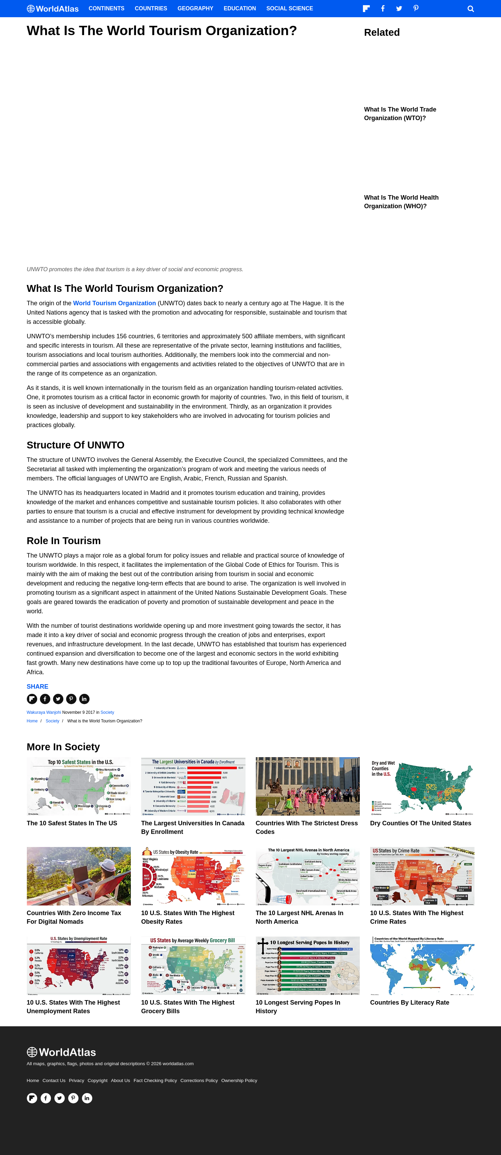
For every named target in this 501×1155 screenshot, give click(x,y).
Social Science (290, 8)
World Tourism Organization (114, 303)
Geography (195, 8)
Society (107, 712)
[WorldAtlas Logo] (55, 9)
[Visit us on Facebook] (46, 1098)
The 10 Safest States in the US (72, 823)
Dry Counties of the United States (420, 823)
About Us (120, 1080)
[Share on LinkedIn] (84, 699)
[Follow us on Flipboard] (32, 1098)
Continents (107, 8)
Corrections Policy (199, 1080)
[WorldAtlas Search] (471, 8)
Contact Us (54, 1080)
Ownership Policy (239, 1080)
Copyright (98, 1080)
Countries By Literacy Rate (409, 1002)
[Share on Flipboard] (32, 699)
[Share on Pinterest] (71, 699)
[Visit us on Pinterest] (73, 1098)
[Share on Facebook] (45, 699)
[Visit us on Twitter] (59, 1098)
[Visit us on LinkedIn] (87, 1098)
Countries (151, 8)
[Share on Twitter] (58, 699)
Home (33, 1080)
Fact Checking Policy (155, 1080)
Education (240, 8)
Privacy (76, 1080)
